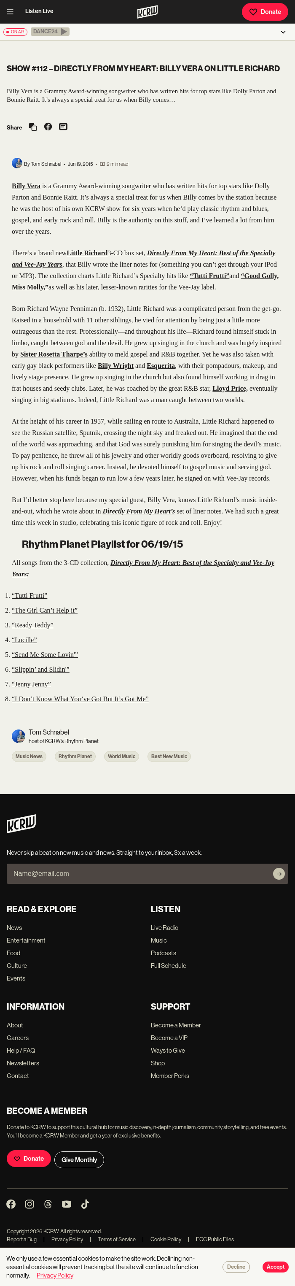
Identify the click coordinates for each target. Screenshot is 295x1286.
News (14, 927)
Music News (29, 756)
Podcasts (163, 952)
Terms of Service (113, 1239)
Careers (18, 1037)
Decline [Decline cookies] (236, 1267)
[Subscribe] (279, 874)
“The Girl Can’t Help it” (45, 610)
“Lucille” (24, 639)
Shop (158, 1063)
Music (159, 940)
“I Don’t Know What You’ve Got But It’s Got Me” (80, 698)
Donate (265, 12)
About (15, 1025)
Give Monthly (79, 1160)
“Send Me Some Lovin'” (45, 654)
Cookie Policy (161, 1239)
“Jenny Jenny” (31, 684)
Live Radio (164, 927)
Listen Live (39, 11)
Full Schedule (168, 965)
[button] (50, 31)
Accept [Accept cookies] (275, 1267)
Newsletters (23, 1063)
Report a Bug (22, 1239)
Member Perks (170, 1075)
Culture (17, 965)
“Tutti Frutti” (29, 595)
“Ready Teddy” (33, 625)
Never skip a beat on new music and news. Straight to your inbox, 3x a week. (104, 852)
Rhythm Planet (75, 756)
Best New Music (169, 756)
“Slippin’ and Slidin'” (41, 669)
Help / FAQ (21, 1050)
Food (13, 952)
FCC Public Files (211, 1239)
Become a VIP (169, 1037)
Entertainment (26, 940)
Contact (18, 1075)
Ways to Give (168, 1050)
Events (16, 978)
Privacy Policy (63, 1239)
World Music (121, 756)
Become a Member (176, 1025)
